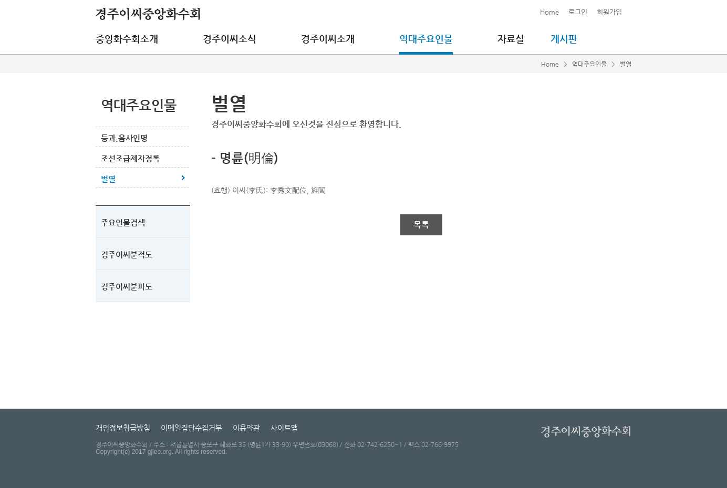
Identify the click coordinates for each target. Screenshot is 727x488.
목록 (421, 225)
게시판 (564, 39)
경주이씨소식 (229, 39)
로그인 (577, 12)
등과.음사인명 (124, 137)
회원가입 (609, 12)
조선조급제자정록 (130, 158)
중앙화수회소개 (127, 39)
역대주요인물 (426, 39)
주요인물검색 (123, 222)
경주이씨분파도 (126, 286)
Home (549, 12)
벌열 (108, 178)
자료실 (510, 39)
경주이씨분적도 (126, 254)
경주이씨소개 (328, 39)
